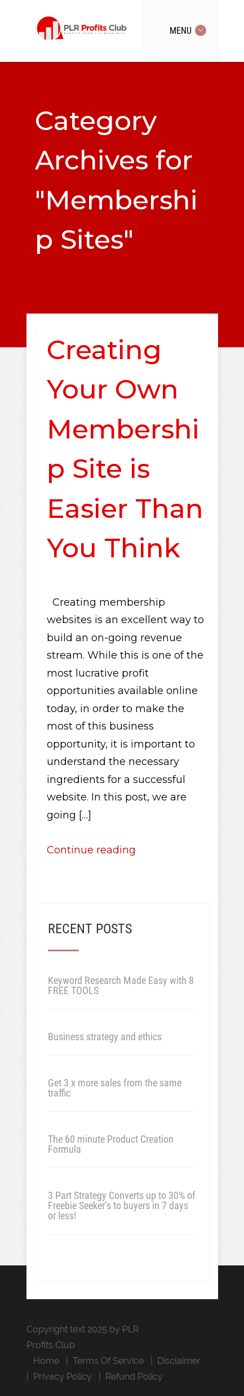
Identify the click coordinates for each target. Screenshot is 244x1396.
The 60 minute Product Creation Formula (111, 1144)
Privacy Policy (62, 1376)
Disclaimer (179, 1360)
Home (46, 1360)
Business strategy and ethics (105, 1036)
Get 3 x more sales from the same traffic (114, 1088)
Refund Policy (134, 1376)
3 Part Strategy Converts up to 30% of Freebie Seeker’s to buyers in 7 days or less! (122, 1205)
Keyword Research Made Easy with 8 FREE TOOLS (121, 985)
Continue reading (91, 850)
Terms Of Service (108, 1360)
